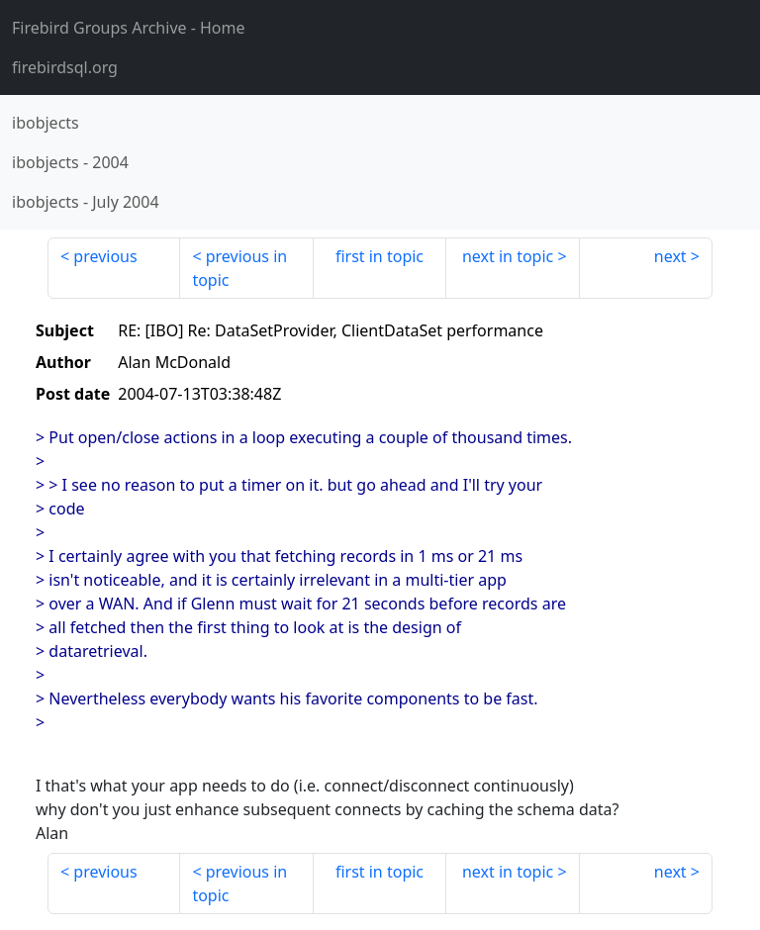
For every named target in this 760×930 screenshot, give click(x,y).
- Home (128, 28)
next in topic (507, 256)
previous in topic (239, 268)
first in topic (379, 256)
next (670, 256)
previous (105, 256)
